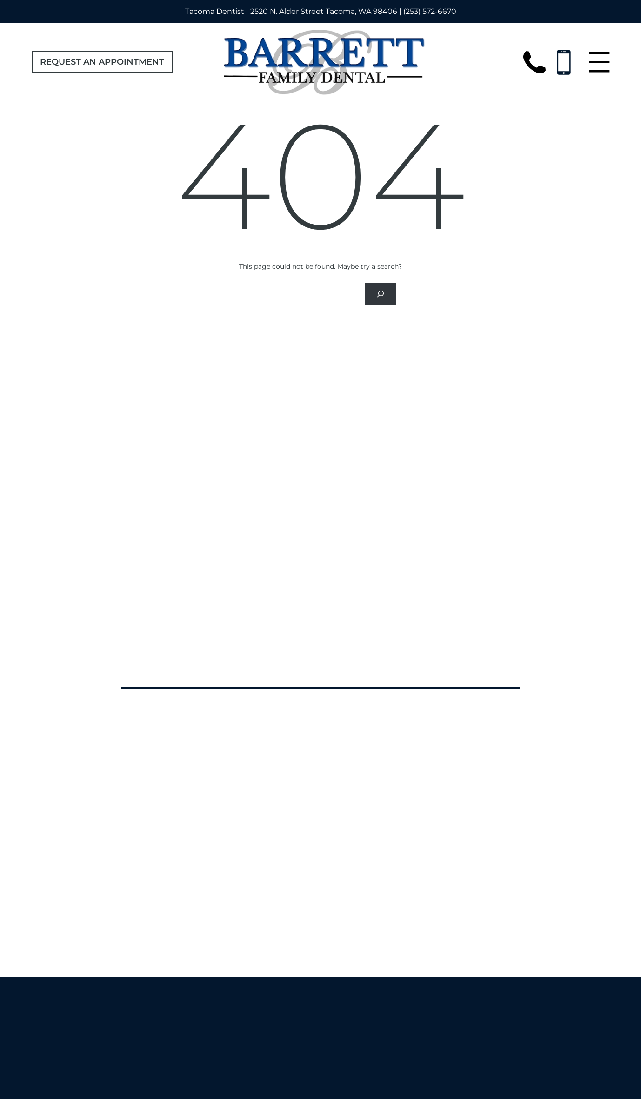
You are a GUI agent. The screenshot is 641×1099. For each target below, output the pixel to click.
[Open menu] (599, 62)
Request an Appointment (102, 62)
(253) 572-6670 (429, 11)
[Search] (380, 294)
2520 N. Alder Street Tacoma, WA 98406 (323, 11)
